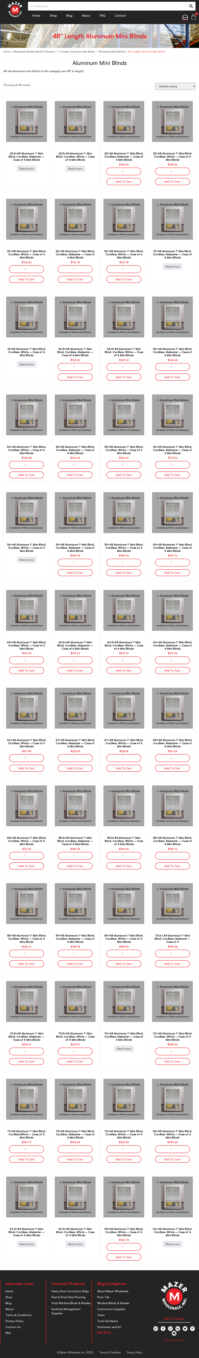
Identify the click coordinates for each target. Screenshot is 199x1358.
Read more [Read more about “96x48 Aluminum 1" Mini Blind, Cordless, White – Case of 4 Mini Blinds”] (173, 1244)
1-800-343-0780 (174, 1340)
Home (36, 15)
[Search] (191, 6)
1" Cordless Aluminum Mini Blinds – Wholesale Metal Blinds (91, 51)
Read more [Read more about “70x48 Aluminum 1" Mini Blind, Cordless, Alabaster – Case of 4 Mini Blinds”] (124, 1048)
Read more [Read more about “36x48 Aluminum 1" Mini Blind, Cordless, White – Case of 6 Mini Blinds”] (27, 560)
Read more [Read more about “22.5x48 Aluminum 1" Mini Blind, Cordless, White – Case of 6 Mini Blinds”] (75, 168)
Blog (69, 15)
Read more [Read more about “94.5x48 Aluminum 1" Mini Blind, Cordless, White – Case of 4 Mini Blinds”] (75, 1244)
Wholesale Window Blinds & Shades (33, 51)
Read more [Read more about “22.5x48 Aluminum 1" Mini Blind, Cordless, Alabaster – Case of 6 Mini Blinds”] (27, 168)
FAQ (102, 15)
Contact (120, 15)
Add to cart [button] (124, 181)
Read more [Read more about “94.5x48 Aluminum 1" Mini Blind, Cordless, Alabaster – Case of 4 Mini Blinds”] (27, 1244)
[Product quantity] (123, 171)
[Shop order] (175, 86)
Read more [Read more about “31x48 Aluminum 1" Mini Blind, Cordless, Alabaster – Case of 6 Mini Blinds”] (173, 266)
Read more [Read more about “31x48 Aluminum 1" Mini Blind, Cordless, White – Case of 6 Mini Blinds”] (27, 364)
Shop (53, 15)
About (86, 15)
